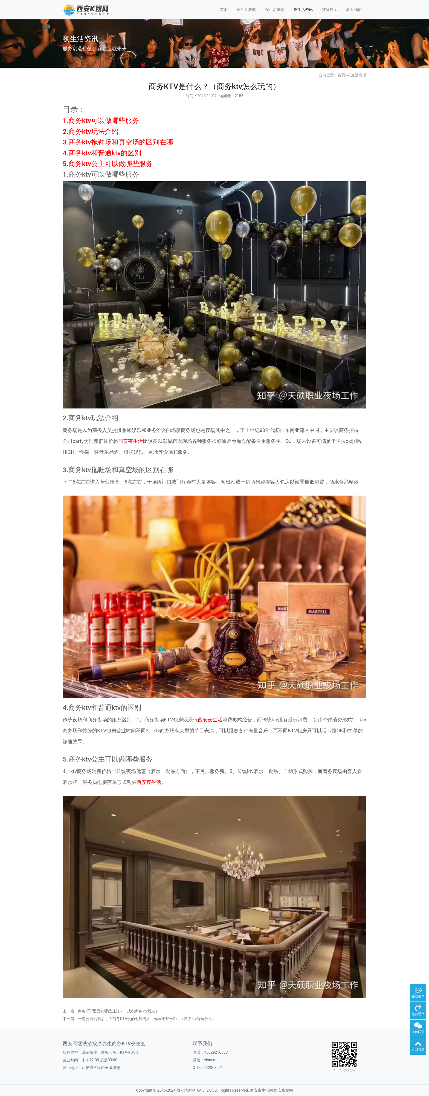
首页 (224, 9)
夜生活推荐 (274, 9)
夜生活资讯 (303, 9)
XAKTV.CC (205, 1090)
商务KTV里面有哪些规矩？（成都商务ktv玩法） (118, 1011)
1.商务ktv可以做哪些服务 (101, 121)
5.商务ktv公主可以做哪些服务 (108, 164)
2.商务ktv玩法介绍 (90, 131)
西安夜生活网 (261, 1090)
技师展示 (329, 9)
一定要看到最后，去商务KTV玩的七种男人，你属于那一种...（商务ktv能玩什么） (147, 1019)
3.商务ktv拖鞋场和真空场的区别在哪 (118, 142)
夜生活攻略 (246, 9)
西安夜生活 (130, 441)
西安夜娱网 (283, 1090)
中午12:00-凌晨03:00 (99, 1060)
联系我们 (354, 9)
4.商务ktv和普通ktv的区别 (102, 153)
